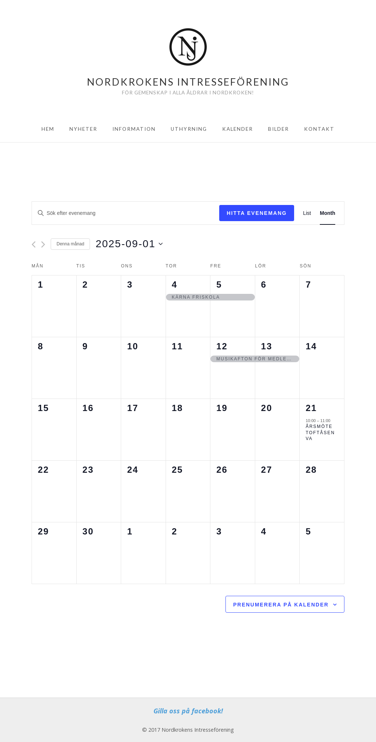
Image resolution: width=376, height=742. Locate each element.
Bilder (278, 129)
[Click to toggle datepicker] (128, 244)
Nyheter (83, 129)
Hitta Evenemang (257, 213)
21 (311, 408)
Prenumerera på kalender (281, 605)
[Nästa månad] (43, 244)
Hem (47, 129)
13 (266, 346)
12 (222, 346)
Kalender (237, 129)
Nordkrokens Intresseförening (188, 82)
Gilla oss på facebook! (188, 710)
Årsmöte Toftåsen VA (320, 432)
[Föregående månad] (34, 244)
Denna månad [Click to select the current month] (70, 243)
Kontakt (319, 129)
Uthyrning (189, 129)
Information (134, 129)
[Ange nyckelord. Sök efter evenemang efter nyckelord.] (125, 213)
